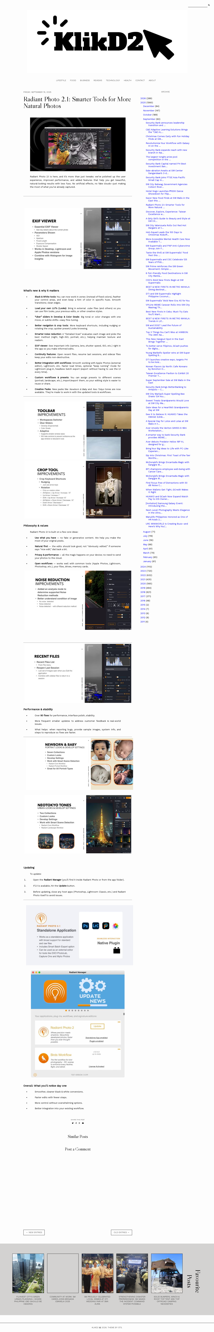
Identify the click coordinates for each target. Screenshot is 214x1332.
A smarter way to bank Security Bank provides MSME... (165, 436)
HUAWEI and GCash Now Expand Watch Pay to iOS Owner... (167, 497)
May (145, 544)
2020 (143, 583)
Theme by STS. (115, 1327)
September (149, 119)
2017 (143, 596)
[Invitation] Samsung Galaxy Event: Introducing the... (164, 504)
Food (73, 80)
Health (127, 80)
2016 (143, 600)
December (149, 106)
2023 (143, 571)
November (149, 110)
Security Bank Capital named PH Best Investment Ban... (166, 165)
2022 (143, 575)
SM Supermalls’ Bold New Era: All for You (168, 300)
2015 (143, 605)
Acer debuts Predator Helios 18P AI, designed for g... (165, 443)
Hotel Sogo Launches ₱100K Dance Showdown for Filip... (164, 192)
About (152, 80)
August (147, 532)
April (146, 548)
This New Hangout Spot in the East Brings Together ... (165, 340)
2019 (143, 588)
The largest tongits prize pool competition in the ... (161, 158)
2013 (143, 613)
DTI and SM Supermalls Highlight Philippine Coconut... (163, 295)
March (146, 553)
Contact (140, 80)
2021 (143, 579)
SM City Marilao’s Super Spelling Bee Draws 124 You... (165, 395)
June (146, 540)
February (148, 557)
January (147, 561)
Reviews (98, 80)
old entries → (121, 1232)
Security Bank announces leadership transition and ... (165, 124)
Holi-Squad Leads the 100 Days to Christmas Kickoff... (164, 233)
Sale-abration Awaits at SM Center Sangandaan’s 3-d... (164, 172)
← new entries (34, 1232)
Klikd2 (95, 1327)
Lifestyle (61, 80)
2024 (143, 566)
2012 (143, 617)
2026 (143, 98)
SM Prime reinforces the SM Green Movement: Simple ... (164, 267)
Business (85, 80)
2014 (143, 609)
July (145, 536)
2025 (143, 102)
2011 (142, 621)
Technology (113, 80)
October (147, 114)
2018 (143, 592)
